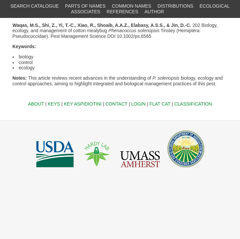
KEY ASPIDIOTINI (83, 104)
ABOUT (36, 104)
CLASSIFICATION (193, 104)
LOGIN (138, 104)
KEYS (54, 104)
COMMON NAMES (131, 6)
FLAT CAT (159, 104)
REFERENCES (122, 11)
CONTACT (116, 104)
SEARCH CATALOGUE (34, 6)
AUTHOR (154, 11)
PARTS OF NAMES (85, 6)
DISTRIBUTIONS (175, 6)
